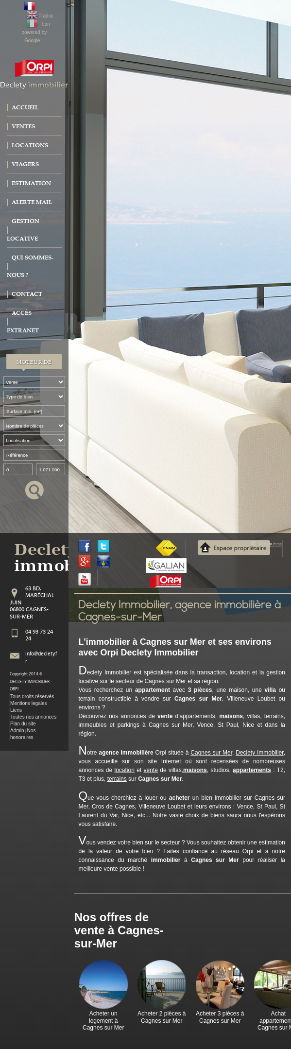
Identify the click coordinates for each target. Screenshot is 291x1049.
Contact (27, 294)
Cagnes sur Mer (211, 752)
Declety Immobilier (260, 752)
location (125, 770)
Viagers (25, 164)
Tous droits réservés (32, 696)
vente (151, 770)
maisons (195, 770)
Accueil (25, 107)
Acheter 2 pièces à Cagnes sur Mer (161, 1017)
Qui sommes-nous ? (30, 266)
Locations (30, 145)
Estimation (31, 183)
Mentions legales (28, 703)
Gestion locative (23, 230)
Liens (16, 710)
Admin (17, 730)
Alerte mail (32, 202)
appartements (252, 770)
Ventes (23, 126)
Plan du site (23, 723)
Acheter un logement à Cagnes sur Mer (103, 1020)
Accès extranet (23, 322)
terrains (117, 778)
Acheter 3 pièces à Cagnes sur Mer (220, 1017)
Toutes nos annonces (33, 717)
